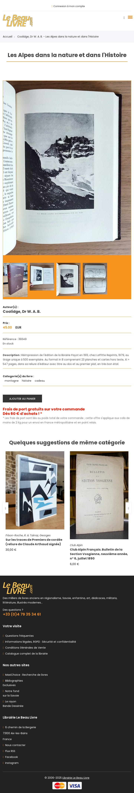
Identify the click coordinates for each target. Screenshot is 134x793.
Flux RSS (9, 751)
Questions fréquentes (19, 636)
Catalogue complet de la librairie (26, 653)
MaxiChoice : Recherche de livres (26, 675)
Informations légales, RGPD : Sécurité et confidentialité (40, 642)
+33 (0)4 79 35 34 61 (22, 614)
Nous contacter (14, 745)
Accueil (9, 36)
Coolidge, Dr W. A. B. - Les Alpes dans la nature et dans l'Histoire (58, 36)
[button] (129, 17)
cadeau (40, 381)
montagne (12, 381)
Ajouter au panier (22, 399)
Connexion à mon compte (69, 6)
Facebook (10, 757)
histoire (27, 381)
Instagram (11, 763)
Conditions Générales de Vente (25, 648)
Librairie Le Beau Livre (75, 778)
